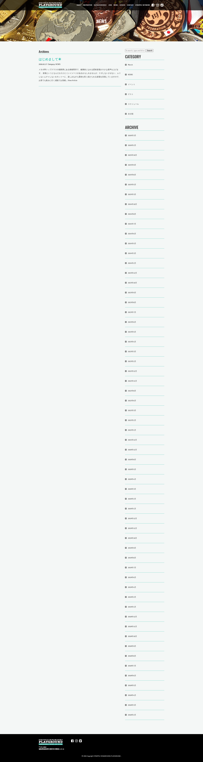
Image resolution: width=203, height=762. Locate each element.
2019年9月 (132, 548)
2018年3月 (132, 705)
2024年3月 (132, 253)
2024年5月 (132, 243)
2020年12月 (132, 450)
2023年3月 (132, 351)
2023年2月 (132, 361)
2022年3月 (132, 410)
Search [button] (149, 50)
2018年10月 (132, 636)
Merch (130, 65)
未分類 (130, 114)
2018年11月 (132, 626)
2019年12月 (132, 518)
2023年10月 (132, 283)
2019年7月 (132, 567)
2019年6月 (132, 577)
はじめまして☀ (50, 59)
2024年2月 (132, 263)
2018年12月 (132, 617)
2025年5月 (132, 184)
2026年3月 (132, 135)
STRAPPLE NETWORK (142, 5)
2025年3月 (132, 194)
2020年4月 (132, 479)
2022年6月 (132, 401)
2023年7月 (132, 312)
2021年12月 (132, 440)
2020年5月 (132, 469)
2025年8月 (132, 175)
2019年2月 (132, 597)
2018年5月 (132, 685)
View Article (72, 80)
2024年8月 (132, 214)
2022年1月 (132, 430)
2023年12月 (132, 273)
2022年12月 (132, 371)
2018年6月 (132, 676)
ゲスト (130, 94)
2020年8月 (132, 459)
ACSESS (122, 5)
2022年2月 (132, 420)
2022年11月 (132, 381)
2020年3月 (132, 489)
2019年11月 (132, 528)
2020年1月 (132, 509)
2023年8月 (132, 302)
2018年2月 (132, 715)
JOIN (110, 5)
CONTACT (130, 5)
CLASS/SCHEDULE (100, 5)
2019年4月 (132, 587)
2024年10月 (132, 204)
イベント (131, 84)
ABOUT (79, 5)
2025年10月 (132, 155)
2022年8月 (132, 391)
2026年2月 (132, 145)
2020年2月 (132, 499)
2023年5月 (132, 332)
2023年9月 (132, 293)
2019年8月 (132, 558)
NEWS (116, 5)
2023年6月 (132, 322)
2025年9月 (132, 165)
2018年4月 (132, 695)
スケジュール (133, 104)
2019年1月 (132, 607)
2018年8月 (132, 656)
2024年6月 (132, 234)
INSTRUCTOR (87, 5)
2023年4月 (132, 342)
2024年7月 (132, 224)
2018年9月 (132, 646)
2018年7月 (132, 666)
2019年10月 (132, 538)
